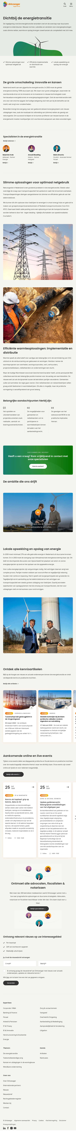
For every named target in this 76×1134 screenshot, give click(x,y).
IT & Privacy (7, 1030)
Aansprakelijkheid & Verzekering (52, 1030)
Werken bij (7, 1107)
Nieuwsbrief (7, 1098)
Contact (6, 1111)
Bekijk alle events (13, 778)
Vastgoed (43, 1016)
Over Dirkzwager (9, 1085)
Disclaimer (62, 1124)
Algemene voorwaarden (22, 1124)
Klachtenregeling (51, 1124)
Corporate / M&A (9, 1012)
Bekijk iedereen (9, 141)
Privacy (34, 1124)
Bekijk (5, 163)
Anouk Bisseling (34, 155)
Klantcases (44, 1062)
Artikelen (43, 1057)
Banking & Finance (10, 1016)
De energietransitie (10, 1057)
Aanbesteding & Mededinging (51, 1025)
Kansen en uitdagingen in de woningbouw (19, 1066)
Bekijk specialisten (38, 912)
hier (7, 981)
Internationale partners (12, 1089)
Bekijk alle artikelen (11, 684)
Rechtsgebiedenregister (12, 1102)
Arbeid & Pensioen (10, 1025)
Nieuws (6, 1094)
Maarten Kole (8, 155)
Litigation (43, 1034)
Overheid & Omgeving (48, 1021)
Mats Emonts (58, 155)
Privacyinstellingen (9, 1128)
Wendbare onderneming (12, 1071)
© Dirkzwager (7, 1124)
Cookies (41, 1124)
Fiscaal (5, 1021)
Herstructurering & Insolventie (14, 1039)
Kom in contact (38, 466)
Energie (6, 1043)
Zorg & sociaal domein (48, 1012)
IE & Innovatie (8, 1034)
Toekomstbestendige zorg (13, 1062)
